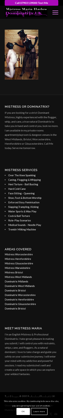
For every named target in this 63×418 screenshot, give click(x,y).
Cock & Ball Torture (19, 215)
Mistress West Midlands (18, 276)
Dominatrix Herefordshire (19, 299)
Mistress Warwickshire (17, 267)
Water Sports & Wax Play (22, 211)
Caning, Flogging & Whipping (24, 179)
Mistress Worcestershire (19, 254)
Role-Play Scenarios (19, 220)
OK (23, 411)
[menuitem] (53, 12)
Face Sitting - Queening (21, 193)
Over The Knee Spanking (22, 175)
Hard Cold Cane (17, 188)
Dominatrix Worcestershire (20, 294)
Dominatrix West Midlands (20, 285)
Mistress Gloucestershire (19, 263)
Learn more (39, 411)
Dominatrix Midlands (16, 281)
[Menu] (53, 12)
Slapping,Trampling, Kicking (23, 206)
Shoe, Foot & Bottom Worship (24, 197)
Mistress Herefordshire (18, 258)
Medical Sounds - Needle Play (24, 224)
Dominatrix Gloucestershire (20, 303)
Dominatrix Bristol (15, 290)
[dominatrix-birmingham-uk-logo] (26, 12)
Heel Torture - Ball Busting (23, 184)
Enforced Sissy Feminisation (23, 202)
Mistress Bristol (14, 272)
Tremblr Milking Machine (22, 229)
